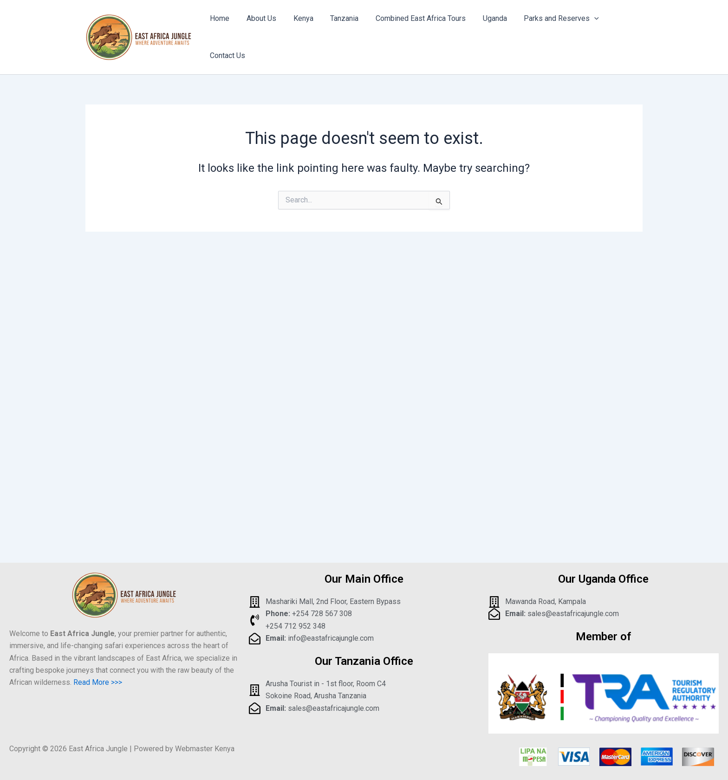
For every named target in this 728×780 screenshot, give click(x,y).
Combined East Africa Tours (411, 30)
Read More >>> (97, 682)
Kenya (298, 30)
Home (218, 30)
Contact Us (617, 30)
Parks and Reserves (547, 31)
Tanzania (337, 30)
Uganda (483, 30)
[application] (580, 31)
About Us (258, 30)
